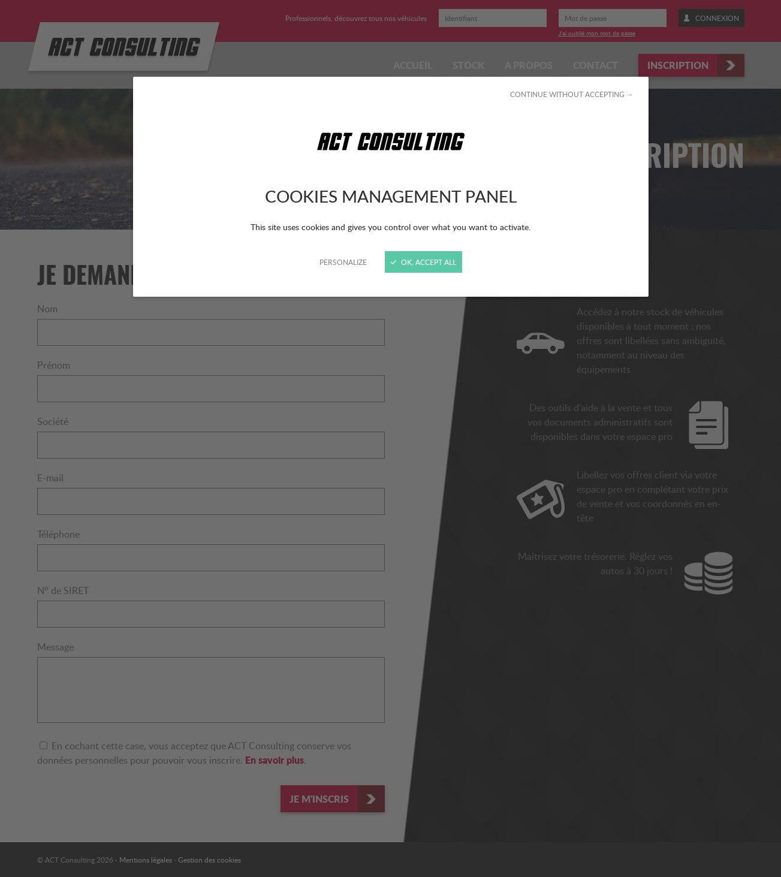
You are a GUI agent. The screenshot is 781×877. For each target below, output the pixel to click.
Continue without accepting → (572, 94)
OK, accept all (423, 262)
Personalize (343, 262)
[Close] (390, 438)
